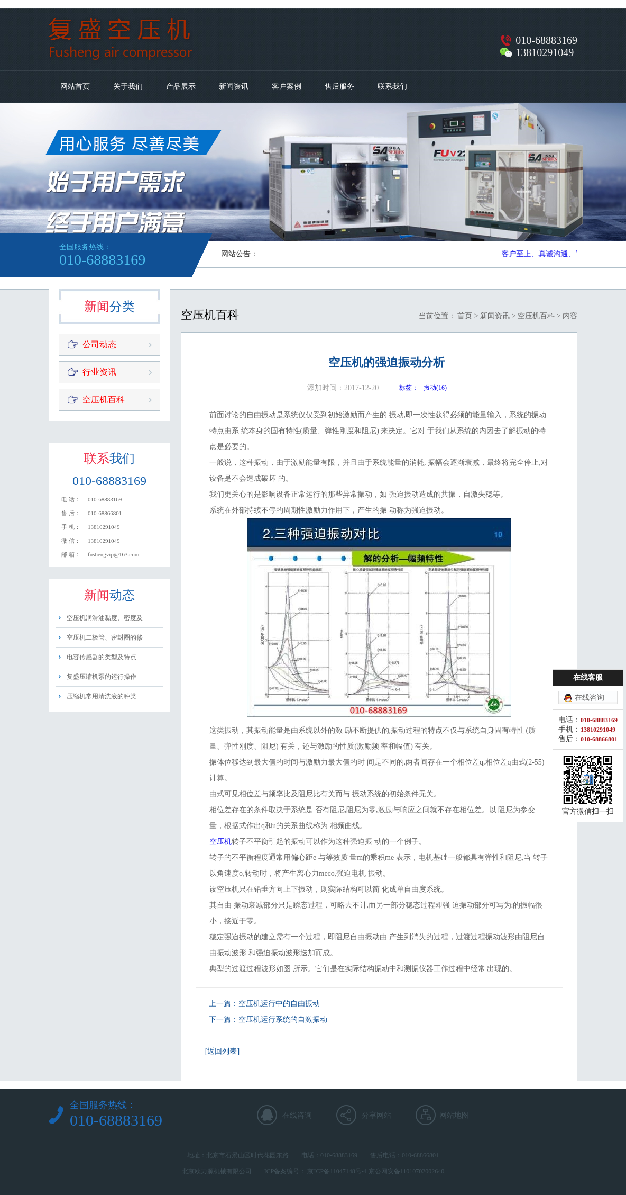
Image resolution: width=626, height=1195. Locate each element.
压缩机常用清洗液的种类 (101, 696)
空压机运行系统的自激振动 (282, 1019)
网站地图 (454, 1115)
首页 (464, 316)
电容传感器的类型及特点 (101, 657)
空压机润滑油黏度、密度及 (105, 618)
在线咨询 (297, 1115)
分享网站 (376, 1115)
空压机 (220, 842)
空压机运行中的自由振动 (279, 1004)
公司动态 (99, 344)
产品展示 (181, 87)
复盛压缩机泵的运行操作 (101, 676)
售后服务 (339, 87)
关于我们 (128, 87)
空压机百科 (103, 399)
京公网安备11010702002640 (407, 1171)
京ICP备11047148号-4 (336, 1171)
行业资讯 (99, 371)
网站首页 (75, 87)
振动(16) (435, 387)
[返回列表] (222, 1051)
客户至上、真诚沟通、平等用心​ (555, 254)
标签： (408, 387)
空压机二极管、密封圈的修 (105, 637)
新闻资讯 (233, 87)
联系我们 (392, 87)
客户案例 (286, 87)
